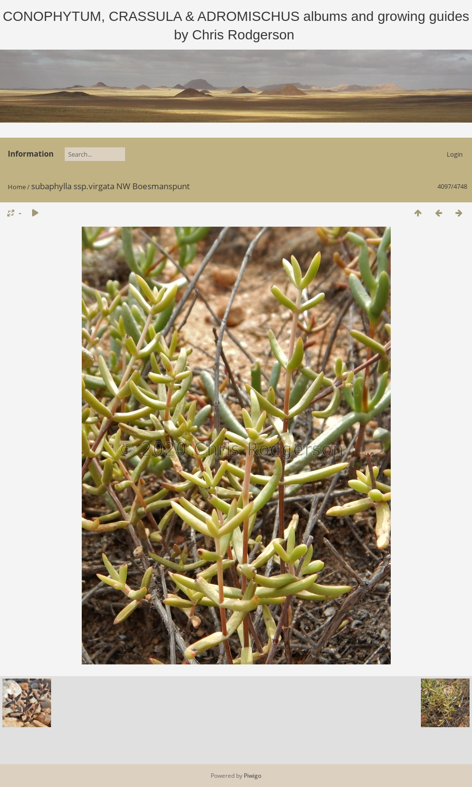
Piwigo (252, 775)
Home (17, 186)
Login (455, 154)
